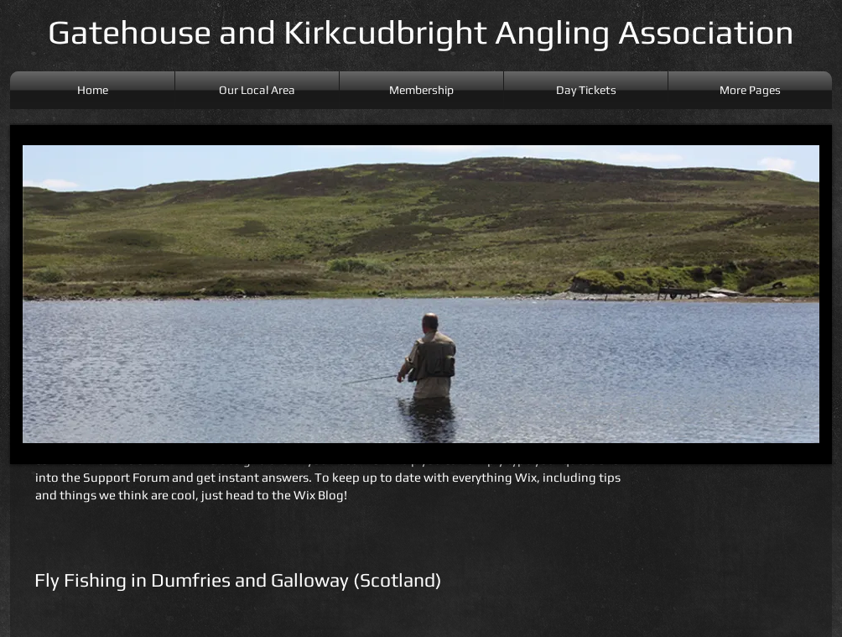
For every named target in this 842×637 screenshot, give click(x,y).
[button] (750, 90)
